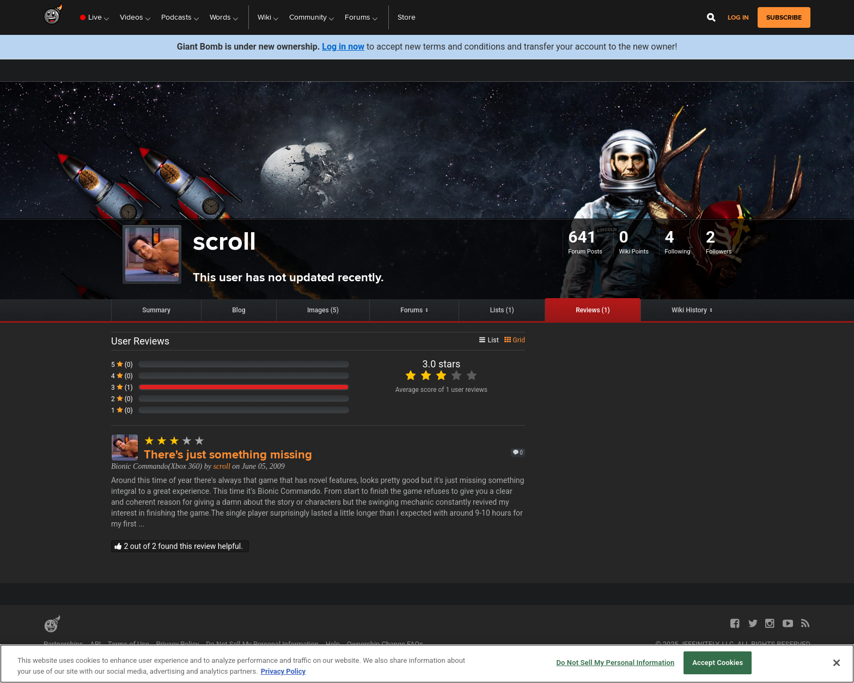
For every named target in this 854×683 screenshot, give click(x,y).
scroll (221, 466)
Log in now (343, 46)
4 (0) (122, 376)
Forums (411, 310)
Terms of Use (128, 644)
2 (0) (122, 399)
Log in (738, 18)
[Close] (837, 663)
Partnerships (63, 644)
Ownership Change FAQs (385, 644)
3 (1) (122, 387)
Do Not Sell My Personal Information (262, 644)
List (489, 340)
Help (333, 644)
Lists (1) (502, 310)
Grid (514, 340)
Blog (238, 310)
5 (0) (122, 364)
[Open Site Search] (711, 17)
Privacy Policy (177, 644)
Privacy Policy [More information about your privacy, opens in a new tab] (283, 671)
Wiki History (689, 310)
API (95, 644)
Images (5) (323, 310)
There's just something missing (228, 454)
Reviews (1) (593, 310)
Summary (156, 310)
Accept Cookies (717, 662)
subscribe (784, 17)
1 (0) (122, 410)
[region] (427, 663)
